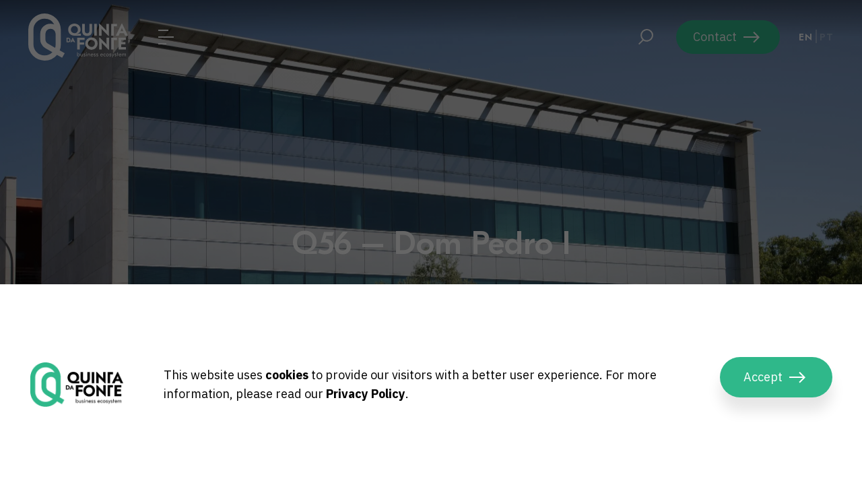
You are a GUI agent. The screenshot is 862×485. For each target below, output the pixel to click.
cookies (286, 375)
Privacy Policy (365, 393)
